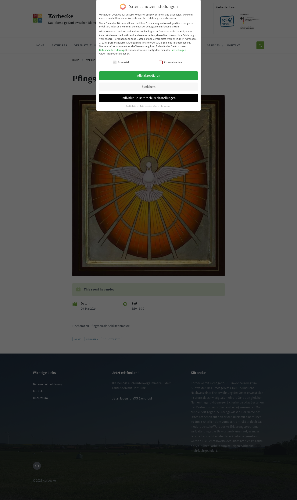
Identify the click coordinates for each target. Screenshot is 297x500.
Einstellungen (178, 49)
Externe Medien (170, 61)
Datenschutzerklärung (111, 49)
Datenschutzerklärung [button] (149, 105)
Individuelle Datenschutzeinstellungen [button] (148, 97)
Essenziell (121, 61)
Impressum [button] (166, 105)
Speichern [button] (148, 86)
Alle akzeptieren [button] (148, 74)
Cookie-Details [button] (132, 105)
